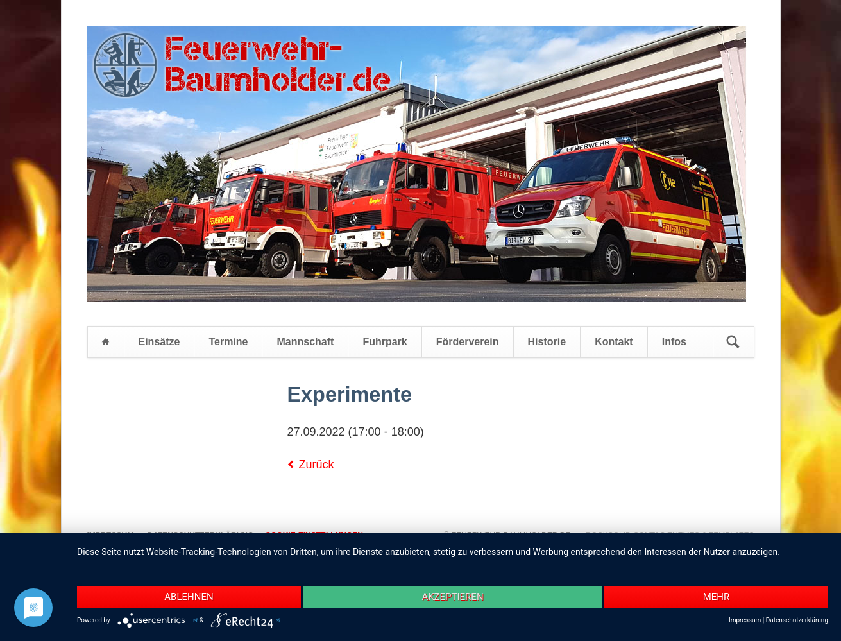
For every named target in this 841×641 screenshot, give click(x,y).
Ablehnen (188, 597)
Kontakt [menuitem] (614, 341)
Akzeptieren (452, 597)
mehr (716, 597)
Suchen (733, 342)
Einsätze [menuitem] (159, 341)
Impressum (745, 620)
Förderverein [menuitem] (467, 341)
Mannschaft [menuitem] (305, 341)
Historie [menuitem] (547, 341)
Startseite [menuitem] (106, 342)
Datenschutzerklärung (797, 620)
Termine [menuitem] (228, 341)
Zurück (316, 464)
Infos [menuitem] (674, 341)
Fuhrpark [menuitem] (384, 341)
